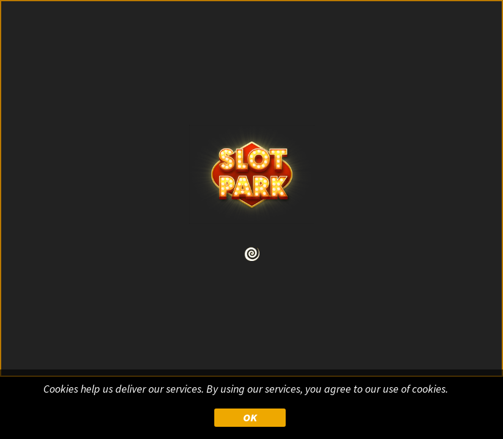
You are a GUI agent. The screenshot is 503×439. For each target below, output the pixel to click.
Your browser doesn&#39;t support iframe (251, 219)
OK (250, 417)
